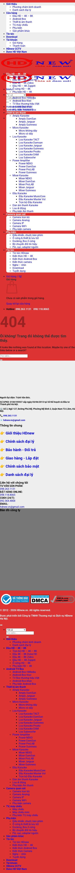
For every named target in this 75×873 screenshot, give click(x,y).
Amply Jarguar (27, 121)
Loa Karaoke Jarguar (30, 145)
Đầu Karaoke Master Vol (32, 199)
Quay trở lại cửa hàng (18, 303)
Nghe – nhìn (19, 265)
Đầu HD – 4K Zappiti (23, 85)
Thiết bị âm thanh (22, 21)
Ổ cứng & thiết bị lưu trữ (25, 238)
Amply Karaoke (20, 115)
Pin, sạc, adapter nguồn (25, 247)
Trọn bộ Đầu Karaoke (30, 202)
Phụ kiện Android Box (24, 109)
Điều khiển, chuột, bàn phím (27, 235)
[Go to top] (1, 625)
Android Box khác (22, 106)
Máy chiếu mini (20, 812)
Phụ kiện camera (21, 229)
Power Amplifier (21, 160)
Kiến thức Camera (22, 851)
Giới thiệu (11, 4)
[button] (9, 89)
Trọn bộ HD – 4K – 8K (24, 76)
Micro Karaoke (20, 127)
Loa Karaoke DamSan (31, 716)
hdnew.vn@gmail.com (14, 420)
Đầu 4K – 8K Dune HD (24, 79)
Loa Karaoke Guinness (31, 148)
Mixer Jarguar (26, 187)
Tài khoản (11, 39)
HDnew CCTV (13, 48)
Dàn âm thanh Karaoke (25, 205)
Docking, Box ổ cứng (23, 241)
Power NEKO (26, 163)
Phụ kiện (17, 27)
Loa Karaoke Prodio (29, 151)
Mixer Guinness (27, 190)
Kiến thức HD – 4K (22, 256)
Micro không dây (28, 130)
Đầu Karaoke (19, 193)
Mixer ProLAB (26, 184)
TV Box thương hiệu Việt (25, 103)
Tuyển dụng (18, 270)
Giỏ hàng (17, 42)
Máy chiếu (18, 809)
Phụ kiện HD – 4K (22, 91)
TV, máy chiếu (20, 24)
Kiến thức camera (22, 262)
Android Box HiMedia (24, 97)
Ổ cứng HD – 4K (21, 88)
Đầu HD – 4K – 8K (22, 15)
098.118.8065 (41, 309)
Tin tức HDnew (20, 253)
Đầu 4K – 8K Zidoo (23, 82)
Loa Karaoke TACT (29, 139)
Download (11, 36)
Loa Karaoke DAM (29, 154)
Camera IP (18, 223)
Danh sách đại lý (21, 9)
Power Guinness (28, 172)
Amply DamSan (27, 118)
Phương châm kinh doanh (26, 6)
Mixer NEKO (25, 178)
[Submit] (7, 102)
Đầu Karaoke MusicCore (32, 196)
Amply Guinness (28, 124)
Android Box (19, 18)
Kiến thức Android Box (24, 259)
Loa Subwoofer (27, 157)
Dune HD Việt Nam (16, 51)
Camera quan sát (15, 214)
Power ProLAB (27, 169)
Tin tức (10, 33)
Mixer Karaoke (20, 175)
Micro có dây (26, 133)
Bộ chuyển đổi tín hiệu (24, 244)
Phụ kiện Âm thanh (22, 211)
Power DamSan (27, 166)
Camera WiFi (19, 226)
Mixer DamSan (27, 181)
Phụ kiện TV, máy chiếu (25, 815)
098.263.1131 (23, 309)
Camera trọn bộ (21, 217)
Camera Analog (21, 220)
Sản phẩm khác (21, 30)
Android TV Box (15, 94)
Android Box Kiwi (21, 100)
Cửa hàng (11, 12)
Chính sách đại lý (20, 441)
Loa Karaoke (19, 136)
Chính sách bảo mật (22, 466)
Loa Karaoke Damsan (31, 142)
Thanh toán (18, 45)
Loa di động (19, 208)
